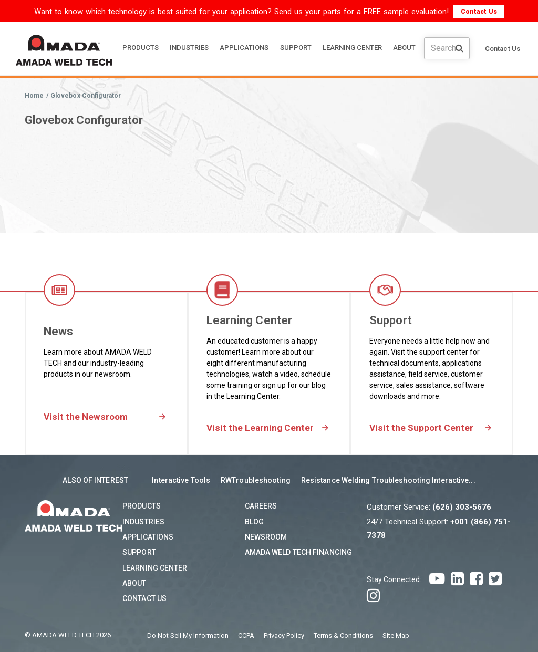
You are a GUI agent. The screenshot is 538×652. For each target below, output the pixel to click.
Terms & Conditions (343, 635)
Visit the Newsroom (87, 416)
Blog (254, 522)
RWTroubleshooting (256, 481)
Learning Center (155, 568)
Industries (143, 522)
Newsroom (266, 537)
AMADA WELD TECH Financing (299, 552)
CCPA (246, 635)
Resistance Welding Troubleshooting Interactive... (388, 481)
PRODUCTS (140, 47)
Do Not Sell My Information (188, 635)
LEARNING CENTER (352, 47)
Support (139, 552)
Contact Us (479, 11)
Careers (261, 506)
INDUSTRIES (189, 47)
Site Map (395, 635)
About (134, 583)
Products (141, 506)
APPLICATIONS (244, 47)
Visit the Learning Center (261, 427)
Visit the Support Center (422, 427)
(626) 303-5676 (461, 507)
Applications (147, 537)
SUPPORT (296, 47)
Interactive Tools (181, 481)
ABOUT (404, 47)
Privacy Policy (284, 635)
